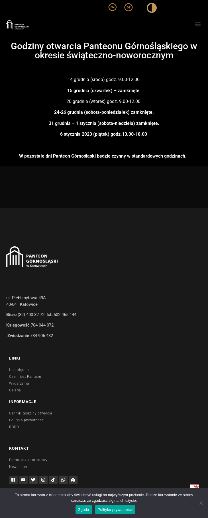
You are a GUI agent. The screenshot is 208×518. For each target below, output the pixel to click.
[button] (197, 24)
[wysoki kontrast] (152, 9)
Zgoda (83, 509)
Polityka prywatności (115, 509)
